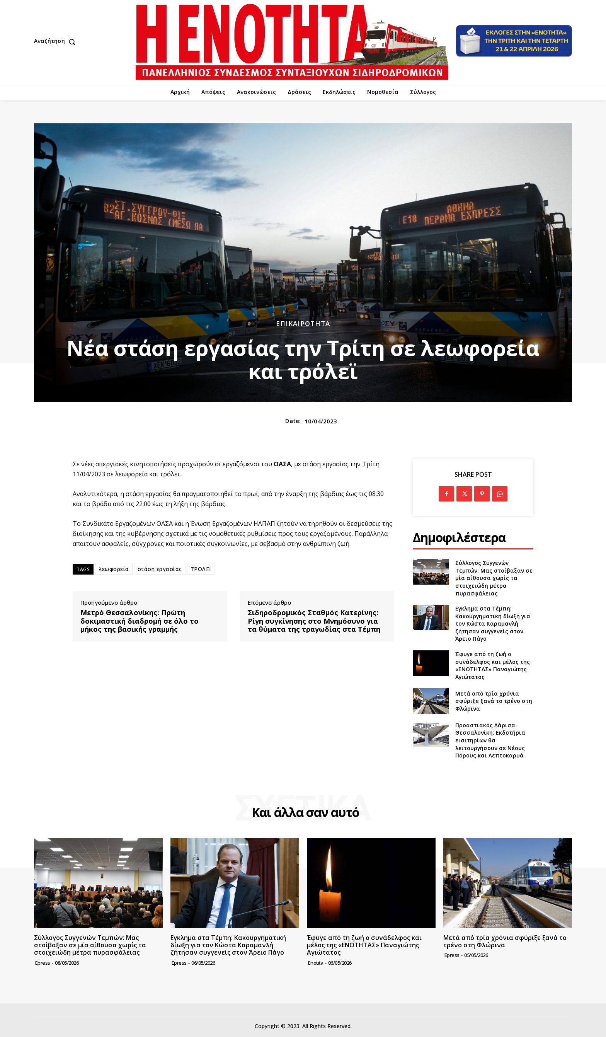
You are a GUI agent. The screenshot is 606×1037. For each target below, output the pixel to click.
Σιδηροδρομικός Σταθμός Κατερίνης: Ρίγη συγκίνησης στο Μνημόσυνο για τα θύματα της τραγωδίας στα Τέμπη (314, 621)
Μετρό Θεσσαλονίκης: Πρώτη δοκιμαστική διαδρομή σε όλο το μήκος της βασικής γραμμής (139, 621)
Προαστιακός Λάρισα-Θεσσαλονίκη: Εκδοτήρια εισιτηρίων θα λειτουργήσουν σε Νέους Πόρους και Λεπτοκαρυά (490, 740)
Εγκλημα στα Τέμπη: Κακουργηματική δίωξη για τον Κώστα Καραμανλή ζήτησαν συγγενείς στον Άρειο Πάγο (492, 623)
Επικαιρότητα (303, 323)
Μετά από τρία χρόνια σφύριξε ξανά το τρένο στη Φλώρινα (493, 701)
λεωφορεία (114, 569)
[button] (56, 42)
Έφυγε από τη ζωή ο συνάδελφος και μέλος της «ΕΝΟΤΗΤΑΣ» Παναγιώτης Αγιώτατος (492, 665)
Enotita (315, 962)
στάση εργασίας (160, 569)
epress (42, 962)
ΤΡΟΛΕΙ (201, 569)
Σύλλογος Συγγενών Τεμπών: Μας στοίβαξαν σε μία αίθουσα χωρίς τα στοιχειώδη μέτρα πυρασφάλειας (494, 578)
